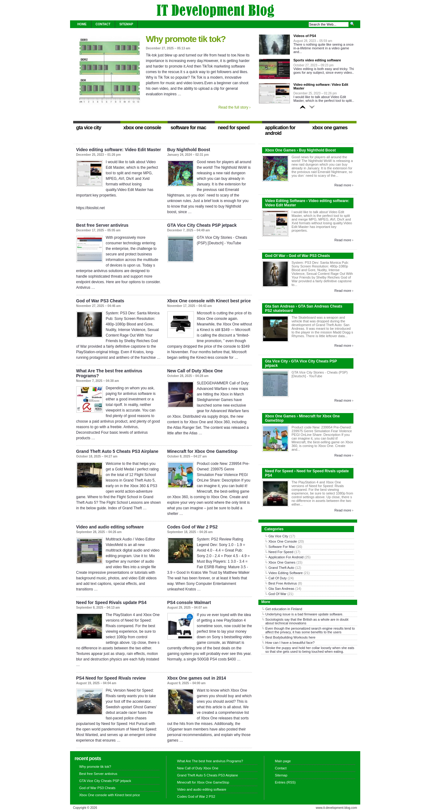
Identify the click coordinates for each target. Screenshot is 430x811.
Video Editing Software (286, 573)
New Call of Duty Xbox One (195, 370)
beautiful (299, 642)
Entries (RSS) (285, 782)
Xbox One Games (282, 562)
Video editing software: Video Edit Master (118, 149)
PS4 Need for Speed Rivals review (111, 678)
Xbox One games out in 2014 (196, 678)
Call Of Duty (278, 578)
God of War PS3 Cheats (100, 300)
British (307, 619)
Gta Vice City (278, 536)
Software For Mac (282, 546)
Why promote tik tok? (186, 39)
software (335, 614)
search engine (321, 628)
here (312, 637)
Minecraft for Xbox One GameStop (202, 451)
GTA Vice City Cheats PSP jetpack (202, 225)
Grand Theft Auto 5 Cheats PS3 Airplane (117, 451)
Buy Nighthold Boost (188, 149)
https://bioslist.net (90, 208)
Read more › (343, 185)
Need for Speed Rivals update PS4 (111, 602)
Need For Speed (281, 552)
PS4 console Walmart (189, 602)
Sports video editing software (317, 60)
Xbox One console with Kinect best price (209, 300)
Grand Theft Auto (281, 567)
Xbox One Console (283, 541)
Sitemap (126, 24)
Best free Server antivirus (102, 225)
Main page (283, 761)
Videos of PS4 (305, 36)
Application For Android (286, 557)
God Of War (277, 594)
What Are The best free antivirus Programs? (210, 761)
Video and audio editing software (110, 526)
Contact (103, 24)
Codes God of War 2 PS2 (192, 526)
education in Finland (287, 609)
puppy (286, 648)
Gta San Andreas (281, 588)
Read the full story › (234, 107)
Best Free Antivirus (283, 583)
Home (82, 24)
